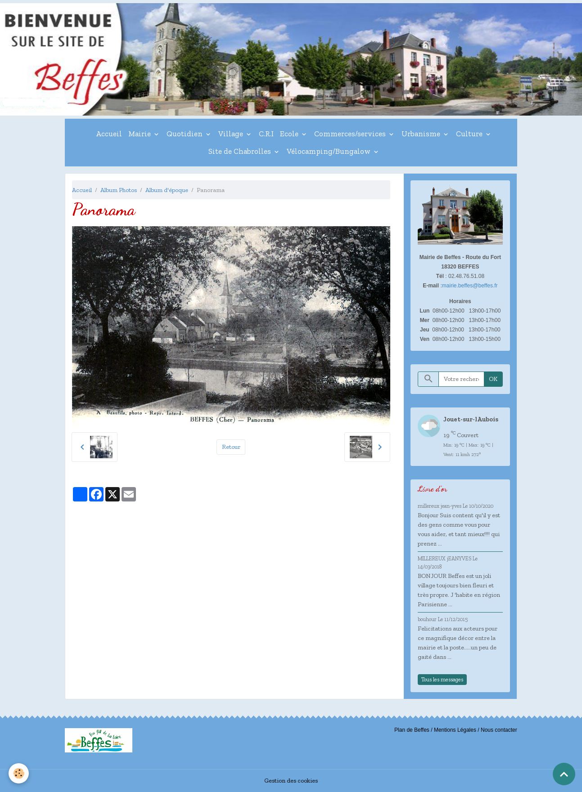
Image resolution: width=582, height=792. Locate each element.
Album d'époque (166, 190)
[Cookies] (19, 773)
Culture (470, 133)
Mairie (140, 133)
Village (231, 133)
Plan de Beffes (411, 730)
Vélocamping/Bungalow (329, 151)
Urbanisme (422, 133)
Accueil (109, 133)
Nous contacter (499, 730)
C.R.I (266, 133)
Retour (231, 447)
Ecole (290, 133)
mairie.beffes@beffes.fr (470, 285)
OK (493, 379)
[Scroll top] (564, 774)
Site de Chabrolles (240, 151)
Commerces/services (351, 133)
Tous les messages (442, 679)
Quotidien (185, 133)
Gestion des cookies (291, 780)
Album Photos (118, 190)
